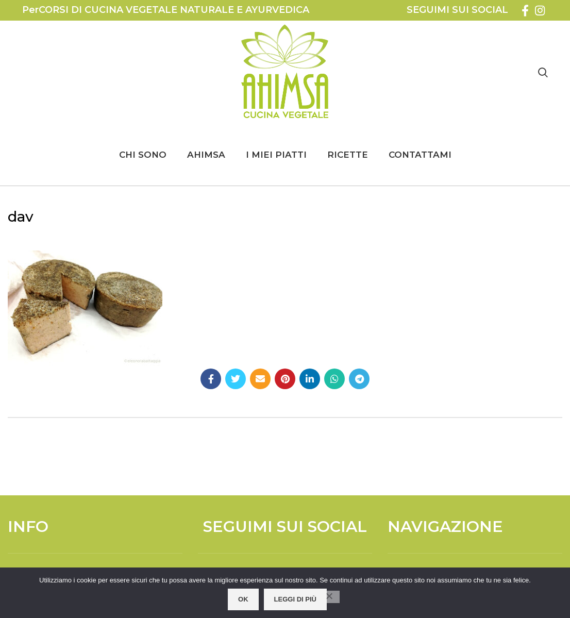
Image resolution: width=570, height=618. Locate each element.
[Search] (543, 72)
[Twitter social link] (235, 379)
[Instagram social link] (540, 10)
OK (243, 599)
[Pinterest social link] (285, 379)
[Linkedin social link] (309, 379)
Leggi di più (295, 599)
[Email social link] (260, 379)
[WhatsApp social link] (334, 379)
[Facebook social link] (525, 10)
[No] (329, 597)
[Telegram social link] (359, 379)
